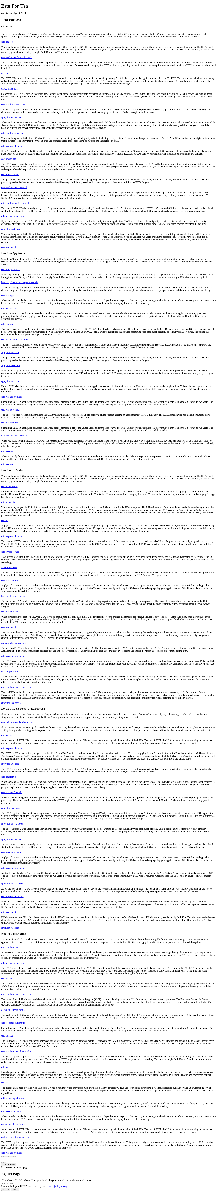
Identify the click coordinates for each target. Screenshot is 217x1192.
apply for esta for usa (11, 703)
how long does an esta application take (19, 282)
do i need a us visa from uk (14, 187)
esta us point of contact (12, 146)
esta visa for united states (13, 133)
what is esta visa (9, 567)
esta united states (9, 486)
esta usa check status (11, 852)
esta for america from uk (13, 1022)
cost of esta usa (8, 159)
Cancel (5, 1189)
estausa (4, 1082)
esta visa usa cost (9, 324)
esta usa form (7, 464)
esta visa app (7, 295)
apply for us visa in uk (12, 117)
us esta (4, 73)
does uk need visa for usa (13, 1010)
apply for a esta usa (10, 229)
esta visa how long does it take (16, 1051)
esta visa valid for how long (14, 339)
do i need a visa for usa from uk (16, 57)
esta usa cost (7, 41)
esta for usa (7, 13)
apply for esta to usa (11, 808)
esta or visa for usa (10, 174)
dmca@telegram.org (58, 1186)
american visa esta (10, 928)
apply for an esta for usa (12, 823)
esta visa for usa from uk (13, 104)
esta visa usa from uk (11, 396)
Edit (4, 1164)
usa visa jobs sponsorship (13, 643)
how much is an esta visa (13, 596)
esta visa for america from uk (15, 203)
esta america (7, 1035)
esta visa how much (10, 409)
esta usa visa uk (8, 247)
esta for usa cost (9, 308)
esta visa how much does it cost (16, 687)
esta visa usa (7, 978)
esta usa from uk (9, 776)
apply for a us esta (10, 352)
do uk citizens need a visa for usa (17, 722)
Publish (11, 1164)
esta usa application (10, 269)
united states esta (9, 88)
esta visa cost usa (9, 422)
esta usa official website (12, 656)
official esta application (12, 216)
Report (15, 1189)
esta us (4, 520)
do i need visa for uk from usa (15, 1137)
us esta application (10, 671)
